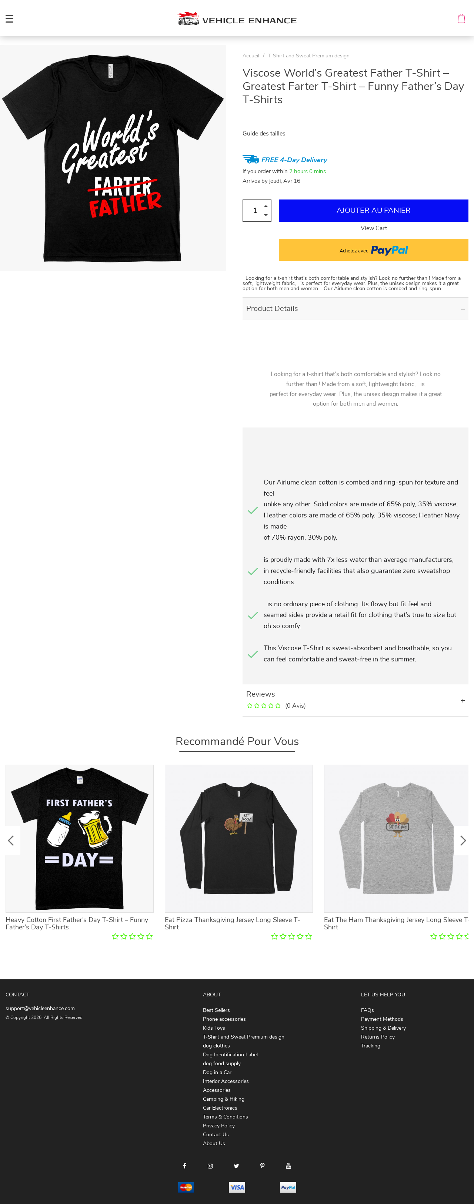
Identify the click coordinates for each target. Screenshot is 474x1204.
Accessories (217, 1090)
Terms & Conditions (225, 1117)
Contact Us (216, 1134)
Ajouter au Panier (374, 210)
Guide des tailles (264, 134)
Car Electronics (220, 1108)
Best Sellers (216, 1010)
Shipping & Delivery (383, 1028)
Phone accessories (224, 1019)
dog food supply (222, 1063)
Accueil (251, 55)
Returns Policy (378, 1037)
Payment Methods (382, 1019)
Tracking (370, 1046)
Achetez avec (374, 250)
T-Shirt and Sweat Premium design (309, 55)
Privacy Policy (219, 1125)
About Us (214, 1143)
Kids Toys (214, 1028)
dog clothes (216, 1046)
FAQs (367, 1010)
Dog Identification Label (230, 1054)
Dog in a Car (217, 1072)
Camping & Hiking (223, 1099)
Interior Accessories (226, 1081)
